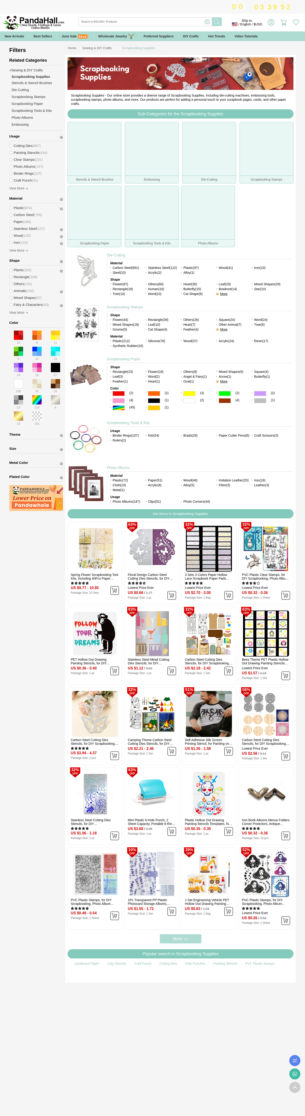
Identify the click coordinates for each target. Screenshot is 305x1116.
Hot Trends (216, 36)
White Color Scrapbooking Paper (189, 400)
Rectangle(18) (123, 289)
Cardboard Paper (86, 963)
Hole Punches (195, 963)
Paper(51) (155, 480)
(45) (132, 407)
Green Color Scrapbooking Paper (225, 393)
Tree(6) (259, 324)
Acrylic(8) (154, 485)
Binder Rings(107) (126, 435)
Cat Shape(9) (193, 294)
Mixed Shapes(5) (231, 372)
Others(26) (191, 320)
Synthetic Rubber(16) (128, 346)
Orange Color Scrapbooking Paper (154, 393)
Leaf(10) (154, 324)
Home (72, 48)
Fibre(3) (224, 485)
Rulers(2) (119, 440)
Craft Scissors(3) (266, 435)
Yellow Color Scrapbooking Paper (189, 393)
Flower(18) (155, 372)
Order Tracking (294, 1060)
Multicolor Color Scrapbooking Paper (119, 407)
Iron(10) (259, 268)
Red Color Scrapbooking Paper (119, 393)
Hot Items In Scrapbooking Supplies (180, 514)
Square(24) (227, 320)
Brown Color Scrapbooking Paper (225, 400)
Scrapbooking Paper (123, 359)
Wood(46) (190, 480)
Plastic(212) (121, 341)
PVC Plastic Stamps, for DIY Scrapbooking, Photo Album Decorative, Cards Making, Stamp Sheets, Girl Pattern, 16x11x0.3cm (262, 902)
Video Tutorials (246, 36)
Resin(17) (261, 341)
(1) (167, 400)
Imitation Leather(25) (234, 480)
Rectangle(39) (158, 320)
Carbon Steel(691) (126, 268)
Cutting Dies (168, 963)
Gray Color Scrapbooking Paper (260, 400)
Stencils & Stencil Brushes (32, 83)
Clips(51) (154, 501)
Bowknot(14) (228, 289)
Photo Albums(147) (126, 501)
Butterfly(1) (262, 376)
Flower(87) (120, 284)
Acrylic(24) (226, 341)
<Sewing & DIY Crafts (26, 70)
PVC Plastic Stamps (259, 963)
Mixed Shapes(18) (126, 324)
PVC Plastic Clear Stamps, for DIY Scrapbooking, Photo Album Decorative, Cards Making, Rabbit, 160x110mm (265, 576)
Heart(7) (189, 324)
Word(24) (261, 320)
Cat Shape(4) (157, 329)
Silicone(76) (156, 341)
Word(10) (154, 294)
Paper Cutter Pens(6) (234, 435)
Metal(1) (118, 490)
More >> (180, 939)
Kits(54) (153, 435)
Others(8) (190, 372)
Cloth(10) (119, 485)
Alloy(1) (188, 272)
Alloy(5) (188, 485)
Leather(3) (261, 485)
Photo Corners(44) (196, 501)
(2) (131, 393)
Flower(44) (120, 320)
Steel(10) (119, 272)
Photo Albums (118, 468)
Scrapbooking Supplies (138, 48)
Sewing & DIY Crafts (96, 48)
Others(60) (155, 284)
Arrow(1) (225, 376)
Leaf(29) (225, 284)
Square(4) (261, 372)
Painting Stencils (225, 963)
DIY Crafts (191, 36)
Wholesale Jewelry (116, 36)
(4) (131, 400)
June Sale (75, 36)
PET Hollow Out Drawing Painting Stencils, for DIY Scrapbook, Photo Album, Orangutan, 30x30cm (89, 661)
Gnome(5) (120, 329)
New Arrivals (14, 36)
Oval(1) (188, 381)
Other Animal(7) (230, 324)
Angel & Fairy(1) (195, 376)
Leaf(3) (118, 376)
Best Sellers (43, 36)
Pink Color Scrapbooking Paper (119, 400)
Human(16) (156, 289)
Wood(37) (190, 341)
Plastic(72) (120, 480)
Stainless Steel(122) (162, 268)
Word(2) (154, 376)
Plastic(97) (191, 268)
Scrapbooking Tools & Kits (128, 423)
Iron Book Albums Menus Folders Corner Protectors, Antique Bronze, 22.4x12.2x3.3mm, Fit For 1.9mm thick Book (266, 822)
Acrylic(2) (154, 272)
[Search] (164, 21)
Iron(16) (259, 480)
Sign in (271, 24)
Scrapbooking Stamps (125, 307)
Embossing (20, 124)
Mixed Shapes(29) (267, 284)
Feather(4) (190, 329)
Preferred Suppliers (159, 36)
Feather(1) (120, 381)
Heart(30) (190, 284)
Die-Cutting (116, 255)
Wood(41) (226, 268)
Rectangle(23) (123, 372)
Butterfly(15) (192, 289)
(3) (202, 393)
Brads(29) (190, 435)
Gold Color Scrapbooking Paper (154, 407)
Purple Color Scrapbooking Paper (260, 393)
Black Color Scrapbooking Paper (154, 400)
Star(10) (260, 289)
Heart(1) (154, 381)
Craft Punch (142, 963)
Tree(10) (119, 294)
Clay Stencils (116, 963)
